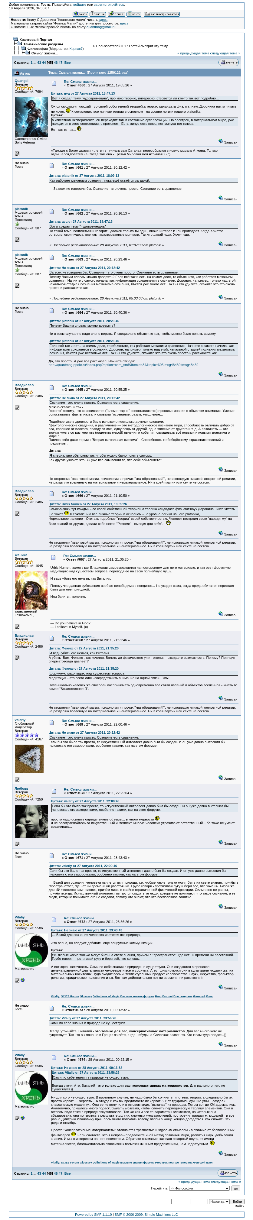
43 (39, 62)
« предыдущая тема (193, 53)
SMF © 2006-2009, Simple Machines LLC (146, 1214)
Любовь (21, 788)
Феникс (21, 555)
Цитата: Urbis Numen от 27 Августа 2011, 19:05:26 (88, 504)
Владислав (24, 385)
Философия (38, 48)
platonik (21, 209)
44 (44, 62)
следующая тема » (225, 53)
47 (61, 62)
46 (56, 62)
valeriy (20, 720)
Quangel (21, 81)
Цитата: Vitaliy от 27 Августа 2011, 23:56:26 (82, 1018)
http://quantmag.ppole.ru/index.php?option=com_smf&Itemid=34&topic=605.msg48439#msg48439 (124, 365)
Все (67, 62)
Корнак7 (76, 48)
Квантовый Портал (36, 39)
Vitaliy (20, 917)
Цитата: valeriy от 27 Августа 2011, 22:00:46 (85, 801)
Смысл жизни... (44, 53)
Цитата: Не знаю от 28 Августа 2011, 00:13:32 (86, 1068)
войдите (79, 4)
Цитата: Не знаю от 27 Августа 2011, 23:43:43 (86, 930)
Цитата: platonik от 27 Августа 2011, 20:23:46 (84, 321)
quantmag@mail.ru (101, 27)
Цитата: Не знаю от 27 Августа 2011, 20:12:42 (84, 268)
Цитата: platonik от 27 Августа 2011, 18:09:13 (84, 175)
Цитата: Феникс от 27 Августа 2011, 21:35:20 (84, 648)
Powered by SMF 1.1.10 (93, 1214)
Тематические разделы (43, 44)
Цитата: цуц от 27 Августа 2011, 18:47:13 (83, 93)
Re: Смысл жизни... (80, 81)
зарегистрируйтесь (109, 4)
